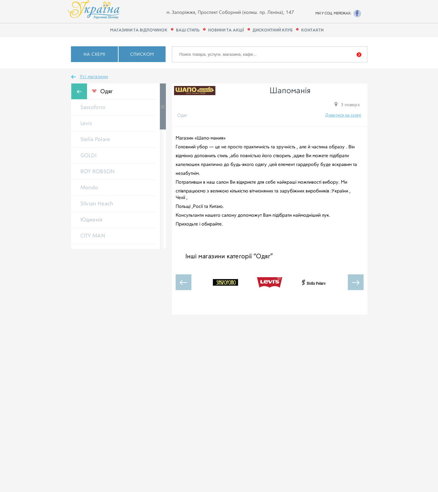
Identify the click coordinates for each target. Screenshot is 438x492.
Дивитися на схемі (343, 115)
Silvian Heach (97, 203)
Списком (142, 54)
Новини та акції (226, 30)
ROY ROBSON (97, 171)
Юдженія (91, 219)
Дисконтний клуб (273, 30)
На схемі (94, 54)
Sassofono (93, 107)
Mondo (89, 187)
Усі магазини (94, 76)
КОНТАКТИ (312, 30)
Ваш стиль (188, 30)
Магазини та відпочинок (138, 30)
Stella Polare (95, 139)
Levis (86, 123)
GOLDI (88, 155)
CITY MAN (92, 235)
